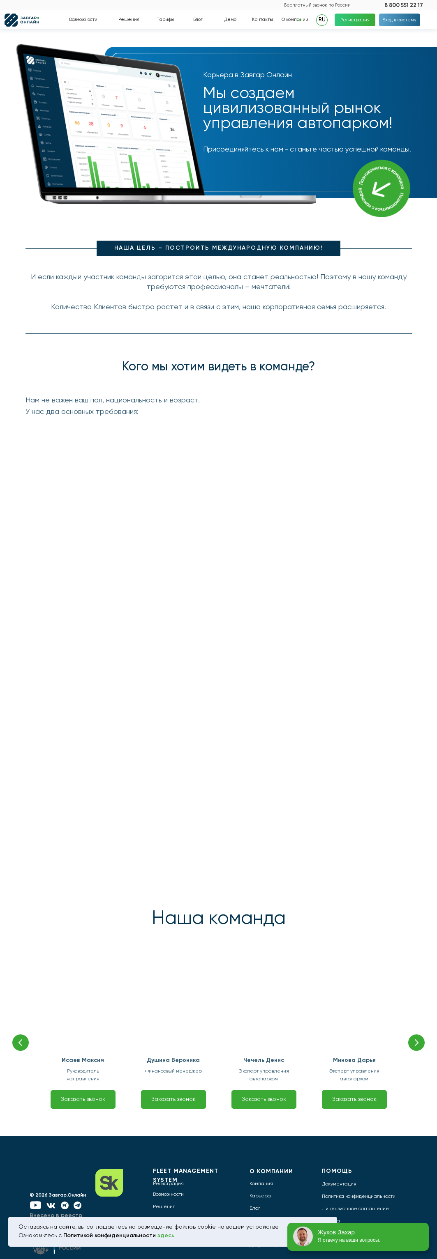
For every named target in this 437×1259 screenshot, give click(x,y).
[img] (267, 5)
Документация (339, 1184)
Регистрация (168, 1183)
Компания (261, 1183)
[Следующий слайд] (416, 1042)
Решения (164, 1206)
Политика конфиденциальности (358, 1196)
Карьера (260, 1196)
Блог (255, 1208)
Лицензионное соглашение (355, 1208)
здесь (165, 1235)
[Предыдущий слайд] (20, 1042)
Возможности (168, 1194)
